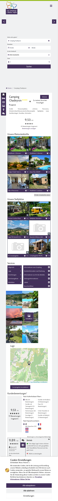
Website (44, 97)
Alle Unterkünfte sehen (42, 195)
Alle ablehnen (28, 490)
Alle (29, 384)
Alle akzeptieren (29, 485)
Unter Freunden (43, 395)
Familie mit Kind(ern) (44, 384)
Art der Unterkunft (11, 51)
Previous (4, 21)
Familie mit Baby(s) (43, 400)
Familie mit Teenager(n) (29, 390)
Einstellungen (29, 496)
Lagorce (12, 105)
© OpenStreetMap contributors (38, 366)
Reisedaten (9, 44)
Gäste (8, 58)
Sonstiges (29, 400)
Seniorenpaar (30, 395)
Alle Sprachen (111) (30, 410)
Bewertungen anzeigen (29, 128)
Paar (42, 389)
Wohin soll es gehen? (12, 37)
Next (54, 21)
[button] (29, 347)
